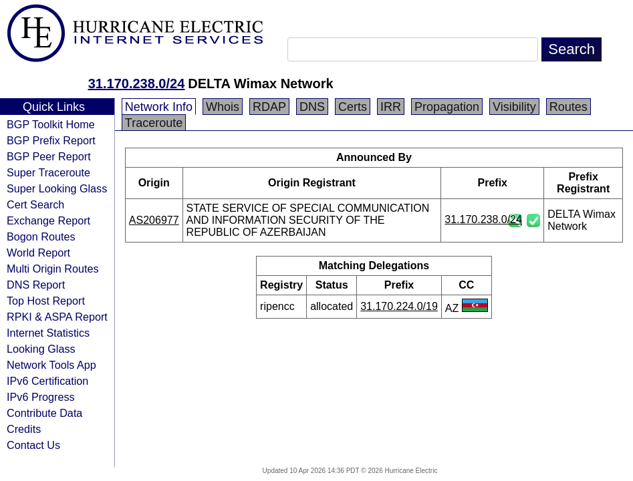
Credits (24, 429)
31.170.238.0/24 (136, 83)
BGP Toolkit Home (51, 124)
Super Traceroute (48, 172)
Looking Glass (41, 349)
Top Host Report (46, 301)
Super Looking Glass (57, 188)
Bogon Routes (41, 236)
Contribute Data (44, 413)
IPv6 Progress (41, 397)
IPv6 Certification (47, 381)
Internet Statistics (48, 333)
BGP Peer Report (49, 156)
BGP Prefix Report (51, 140)
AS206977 (154, 220)
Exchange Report (48, 220)
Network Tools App (51, 365)
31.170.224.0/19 (399, 306)
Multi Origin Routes (53, 269)
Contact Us (33, 445)
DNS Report (36, 285)
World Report (38, 253)
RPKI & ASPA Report (57, 317)
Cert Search (35, 204)
